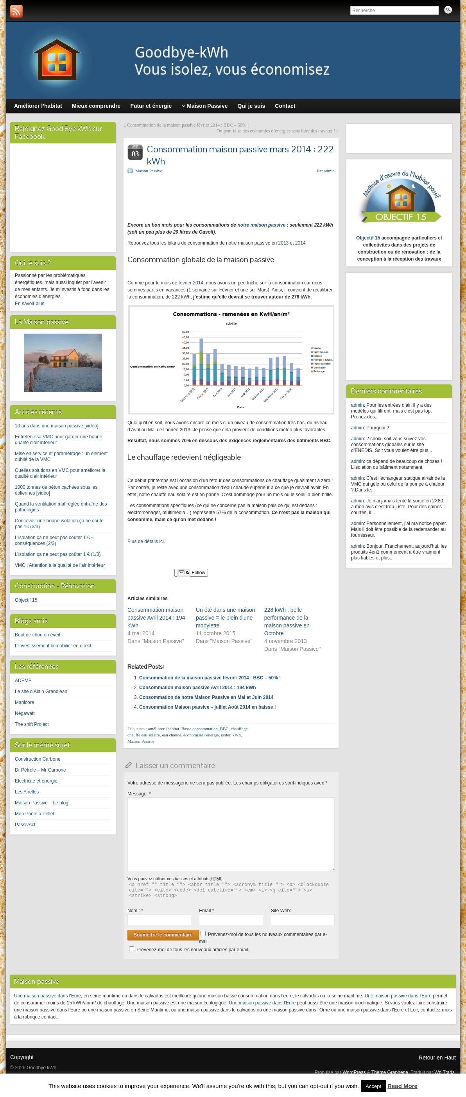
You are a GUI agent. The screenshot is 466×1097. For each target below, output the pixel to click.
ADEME (23, 680)
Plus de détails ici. (146, 541)
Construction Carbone (38, 759)
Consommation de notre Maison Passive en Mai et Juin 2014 (206, 697)
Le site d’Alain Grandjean (41, 691)
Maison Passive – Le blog (41, 803)
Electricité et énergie (36, 781)
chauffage (239, 728)
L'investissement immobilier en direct (53, 646)
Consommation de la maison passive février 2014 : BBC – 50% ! (188, 125)
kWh (237, 735)
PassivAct (25, 824)
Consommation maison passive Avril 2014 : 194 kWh (156, 618)
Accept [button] (373, 1086)
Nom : (135, 910)
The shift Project (32, 724)
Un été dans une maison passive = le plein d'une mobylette (225, 618)
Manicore (24, 702)
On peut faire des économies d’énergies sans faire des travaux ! (276, 131)
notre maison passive (260, 225)
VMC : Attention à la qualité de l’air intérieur (60, 565)
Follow (191, 573)
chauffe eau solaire (143, 735)
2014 (300, 243)
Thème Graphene (389, 1072)
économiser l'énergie (201, 735)
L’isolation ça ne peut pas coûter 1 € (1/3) (57, 554)
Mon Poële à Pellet (34, 813)
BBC (224, 728)
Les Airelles (27, 792)
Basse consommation (199, 728)
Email (206, 910)
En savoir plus (29, 303)
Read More (402, 1086)
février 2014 (190, 283)
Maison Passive (148, 170)
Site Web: (281, 910)
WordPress (354, 1072)
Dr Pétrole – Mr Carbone (40, 770)
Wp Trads (444, 1072)
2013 (283, 243)
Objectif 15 (26, 600)
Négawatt (25, 713)
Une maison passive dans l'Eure (47, 996)
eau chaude (171, 735)
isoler (225, 735)
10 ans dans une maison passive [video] (56, 426)
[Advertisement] (218, 197)
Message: (139, 794)
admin (329, 170)
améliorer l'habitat (163, 728)
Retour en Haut (437, 1057)
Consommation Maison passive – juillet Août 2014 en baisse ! (207, 707)
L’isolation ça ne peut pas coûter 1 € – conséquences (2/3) (54, 540)
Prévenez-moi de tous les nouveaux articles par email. (192, 949)
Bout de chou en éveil (37, 635)
